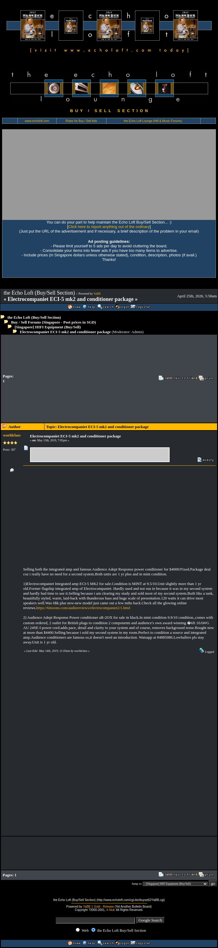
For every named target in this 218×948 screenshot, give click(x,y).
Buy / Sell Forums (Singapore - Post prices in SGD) (53, 322)
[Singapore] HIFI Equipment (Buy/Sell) (48, 327)
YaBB (97, 293)
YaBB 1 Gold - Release (98, 906)
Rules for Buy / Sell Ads (81, 121)
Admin (136, 332)
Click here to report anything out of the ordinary (109, 226)
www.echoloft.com (37, 121)
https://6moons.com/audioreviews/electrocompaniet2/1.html (83, 607)
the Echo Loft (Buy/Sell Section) (34, 317)
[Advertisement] (109, 174)
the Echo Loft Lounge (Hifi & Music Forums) (153, 121)
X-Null (110, 910)
